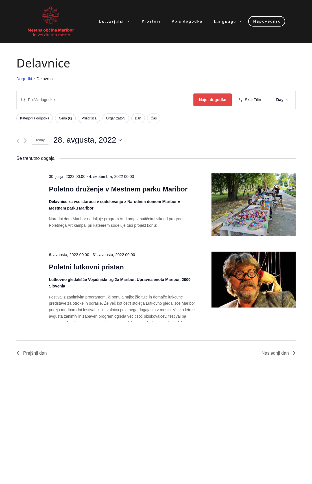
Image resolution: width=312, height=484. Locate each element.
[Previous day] (17, 140)
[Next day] (25, 140)
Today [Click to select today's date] (40, 140)
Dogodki (24, 78)
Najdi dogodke (212, 99)
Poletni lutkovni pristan (86, 267)
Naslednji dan (278, 353)
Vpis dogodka (187, 21)
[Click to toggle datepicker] (87, 140)
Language (231, 21)
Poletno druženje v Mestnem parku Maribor (118, 189)
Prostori (151, 21)
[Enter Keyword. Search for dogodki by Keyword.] (105, 100)
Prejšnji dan (31, 353)
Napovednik (266, 21)
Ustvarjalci (117, 21)
